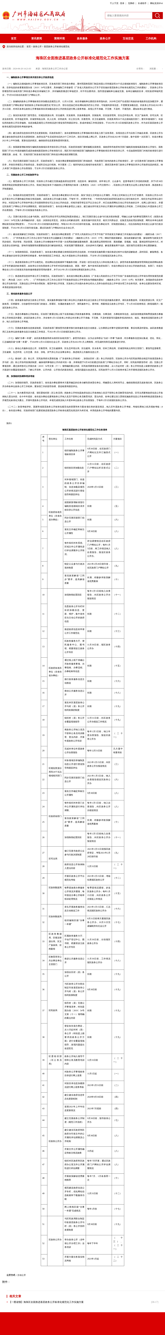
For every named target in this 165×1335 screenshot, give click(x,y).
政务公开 (105, 38)
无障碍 (131, 3)
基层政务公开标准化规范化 (57, 46)
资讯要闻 (36, 38)
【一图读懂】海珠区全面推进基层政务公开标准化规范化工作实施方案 (45, 1302)
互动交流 (128, 38)
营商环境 (59, 38)
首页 (13, 38)
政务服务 (82, 38)
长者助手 (142, 3)
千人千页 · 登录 (117, 3)
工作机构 (151, 38)
